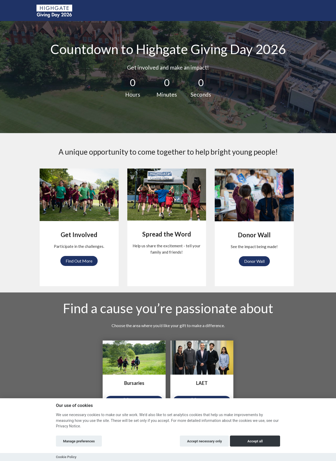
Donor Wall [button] (254, 261)
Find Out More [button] (79, 260)
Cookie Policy (66, 457)
